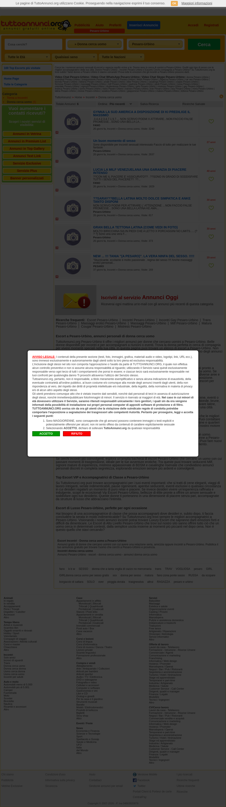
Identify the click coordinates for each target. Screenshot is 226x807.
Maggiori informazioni (196, 3)
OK (174, 3)
